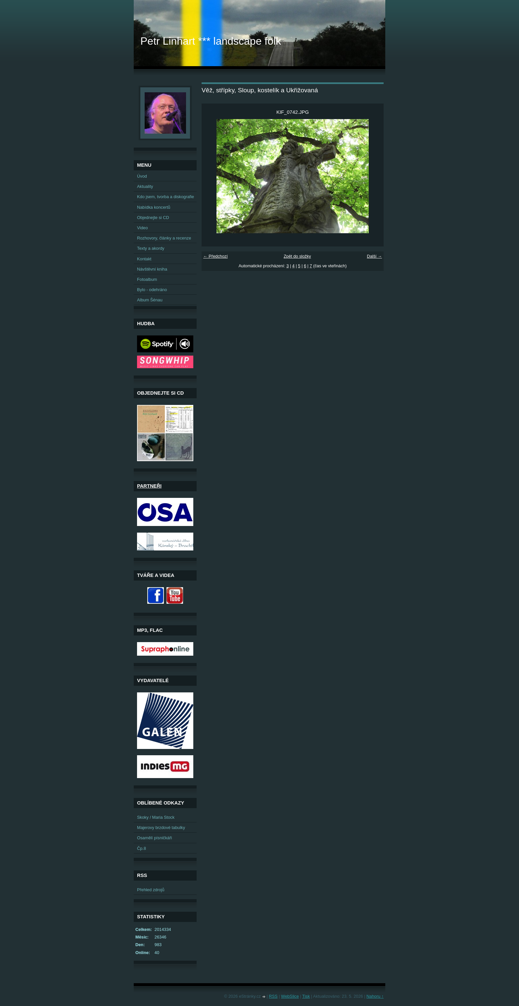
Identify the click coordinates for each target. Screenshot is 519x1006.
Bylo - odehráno (152, 289)
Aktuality (145, 186)
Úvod (142, 176)
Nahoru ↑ (375, 996)
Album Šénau (150, 299)
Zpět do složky (297, 256)
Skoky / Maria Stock (155, 817)
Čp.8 (141, 848)
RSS (273, 996)
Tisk (306, 996)
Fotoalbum (147, 279)
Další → (374, 256)
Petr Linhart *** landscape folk (210, 41)
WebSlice (290, 996)
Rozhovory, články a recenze (164, 238)
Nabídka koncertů (153, 207)
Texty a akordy (151, 248)
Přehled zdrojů (151, 889)
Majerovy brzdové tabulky (161, 827)
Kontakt (144, 258)
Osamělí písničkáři (154, 837)
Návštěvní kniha (152, 269)
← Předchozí (215, 256)
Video (142, 227)
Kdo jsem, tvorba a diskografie (165, 196)
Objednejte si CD (153, 217)
